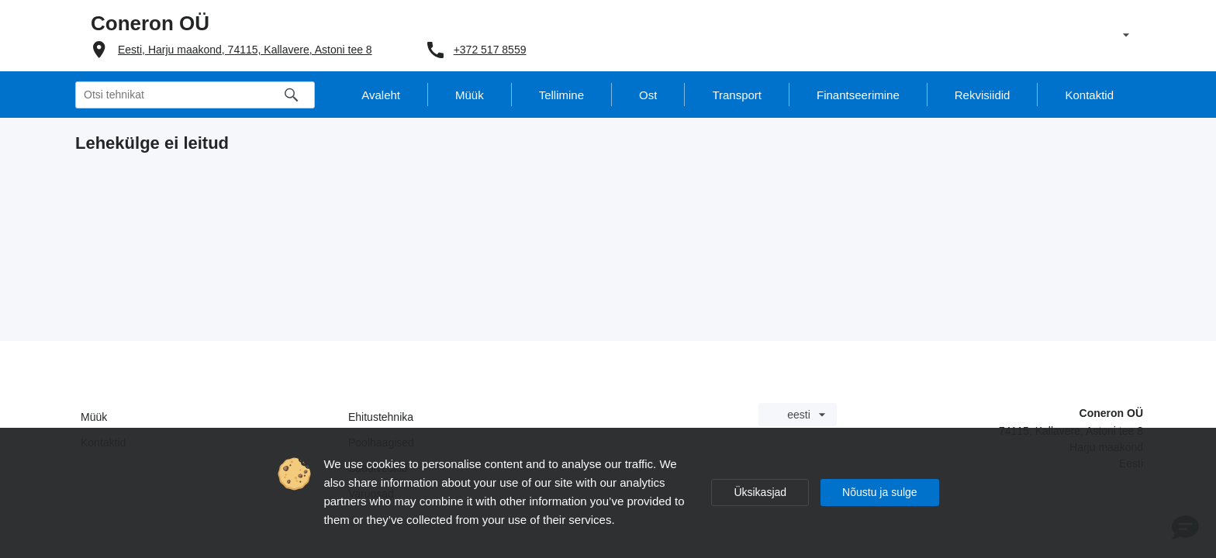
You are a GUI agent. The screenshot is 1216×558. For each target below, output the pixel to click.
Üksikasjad (760, 492)
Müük (94, 417)
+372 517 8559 (490, 49)
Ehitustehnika (380, 417)
